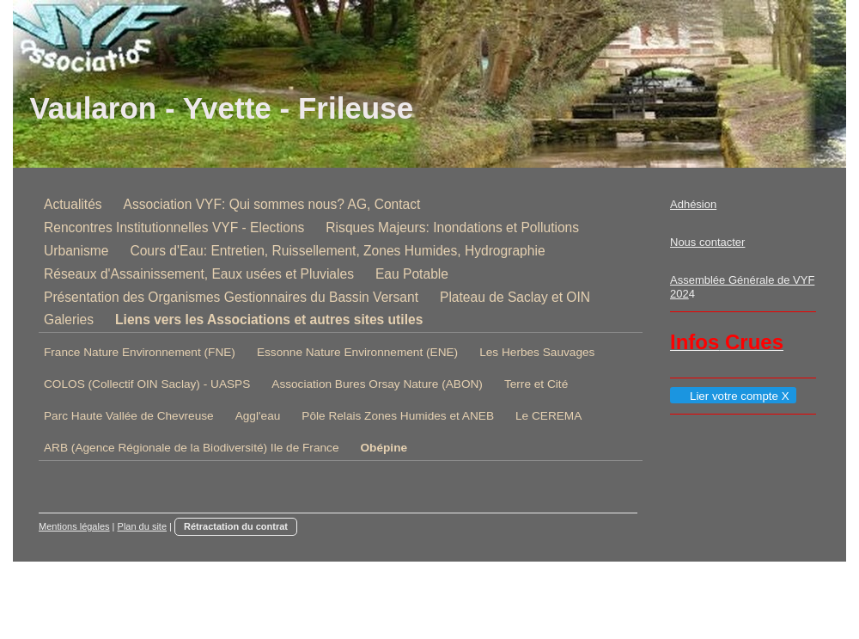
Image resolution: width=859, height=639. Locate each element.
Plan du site (142, 526)
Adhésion (693, 204)
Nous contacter (707, 242)
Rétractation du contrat (236, 526)
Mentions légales (74, 526)
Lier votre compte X (732, 396)
